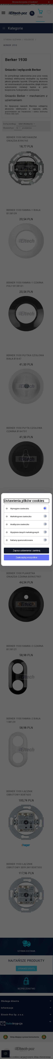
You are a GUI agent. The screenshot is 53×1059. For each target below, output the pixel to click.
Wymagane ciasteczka (19, 509)
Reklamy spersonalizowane (21, 540)
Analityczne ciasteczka (19, 524)
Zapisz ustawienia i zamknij (26, 550)
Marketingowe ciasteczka (20, 516)
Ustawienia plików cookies (24, 501)
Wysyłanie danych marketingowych (24, 532)
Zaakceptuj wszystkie (26, 557)
